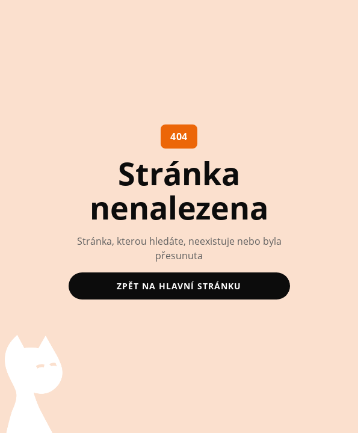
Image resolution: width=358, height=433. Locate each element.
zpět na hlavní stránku (179, 286)
